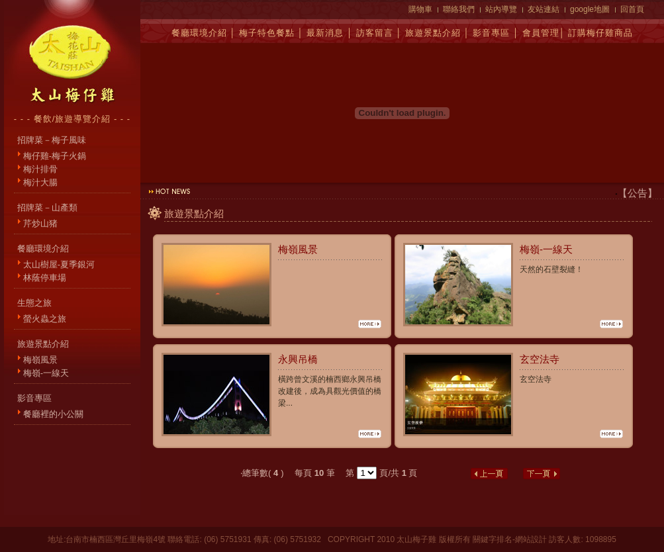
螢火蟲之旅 (44, 319)
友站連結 (543, 9)
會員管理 (540, 33)
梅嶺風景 (40, 360)
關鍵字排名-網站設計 (510, 539)
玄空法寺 (539, 359)
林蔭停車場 (44, 278)
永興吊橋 (298, 359)
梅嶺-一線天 (46, 373)
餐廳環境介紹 (199, 33)
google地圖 (590, 9)
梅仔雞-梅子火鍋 (54, 156)
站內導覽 (501, 9)
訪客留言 (374, 33)
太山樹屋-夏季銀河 (59, 264)
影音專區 (491, 33)
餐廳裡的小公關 (53, 414)
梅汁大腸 (40, 182)
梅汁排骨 (40, 169)
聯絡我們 (459, 9)
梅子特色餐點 (267, 33)
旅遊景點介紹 (433, 33)
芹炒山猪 (40, 223)
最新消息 (325, 33)
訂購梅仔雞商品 (600, 33)
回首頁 (632, 9)
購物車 (420, 9)
